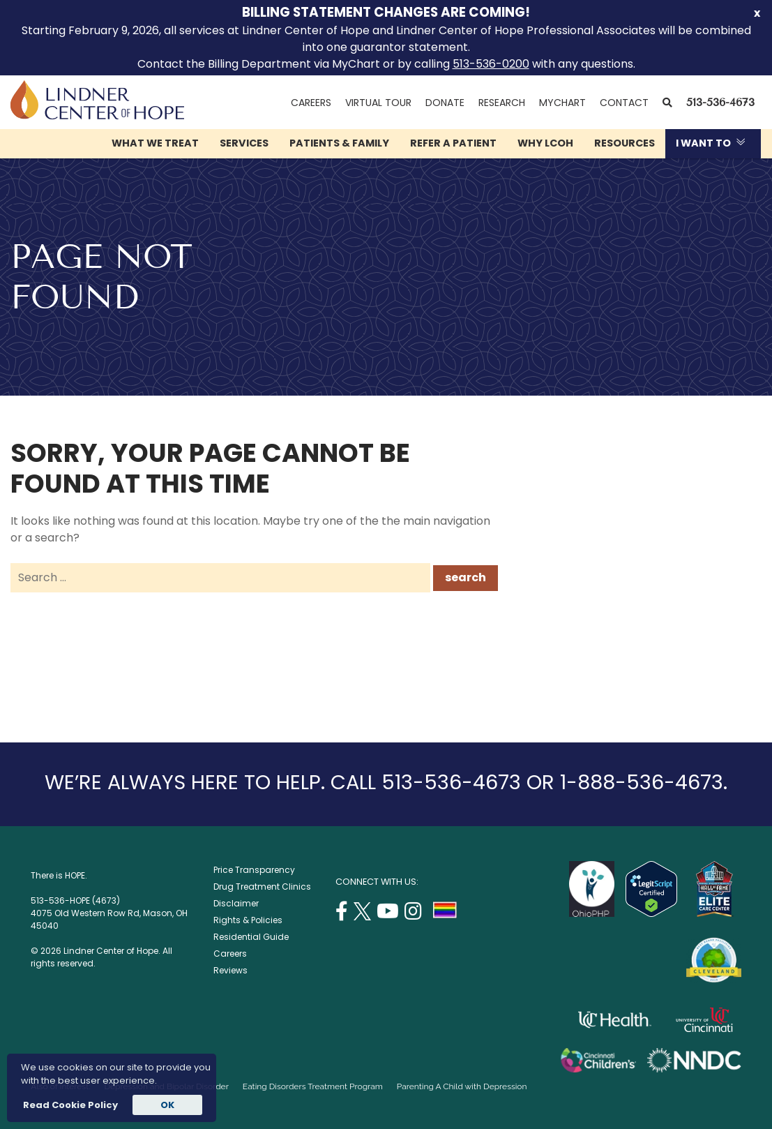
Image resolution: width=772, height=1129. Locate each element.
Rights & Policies (247, 920)
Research (501, 103)
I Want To (703, 143)
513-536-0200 (491, 64)
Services (244, 143)
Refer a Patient (453, 143)
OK (167, 1105)
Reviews (230, 970)
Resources (624, 143)
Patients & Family (339, 143)
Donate (444, 103)
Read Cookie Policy (69, 1105)
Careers (311, 103)
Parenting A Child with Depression (462, 1086)
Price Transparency (254, 870)
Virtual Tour (378, 103)
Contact (624, 103)
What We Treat (155, 143)
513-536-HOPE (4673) (75, 900)
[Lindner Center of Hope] (97, 115)
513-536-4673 (720, 102)
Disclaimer (236, 903)
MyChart (566, 103)
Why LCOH (545, 143)
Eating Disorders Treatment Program (313, 1086)
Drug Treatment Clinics (262, 886)
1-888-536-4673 (641, 782)
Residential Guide (251, 937)
